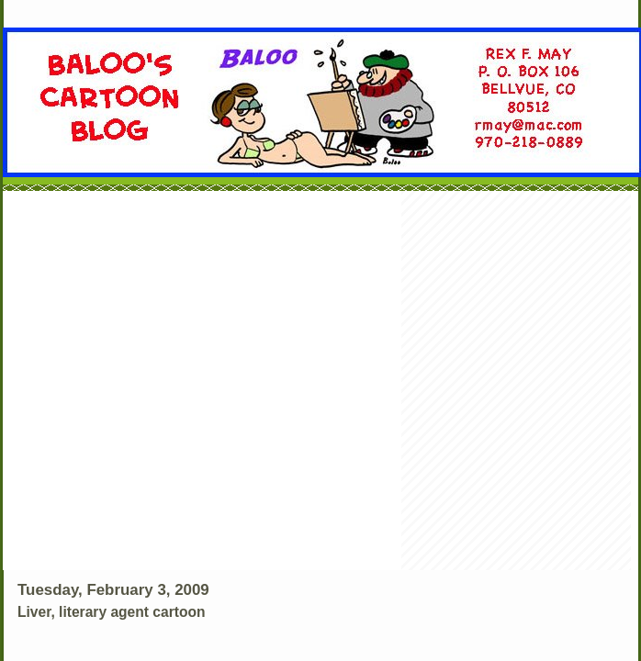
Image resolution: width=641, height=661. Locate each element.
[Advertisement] (188, 382)
